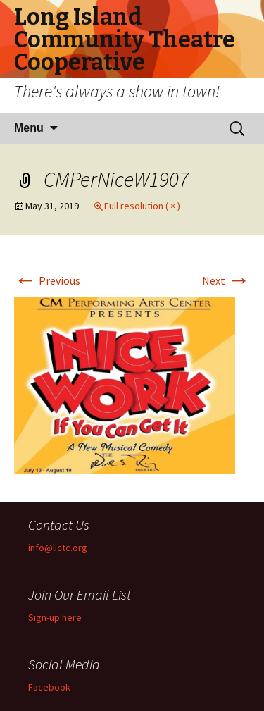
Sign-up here (55, 617)
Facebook (49, 687)
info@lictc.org (57, 547)
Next (226, 280)
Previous (47, 280)
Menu (29, 128)
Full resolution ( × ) (142, 205)
